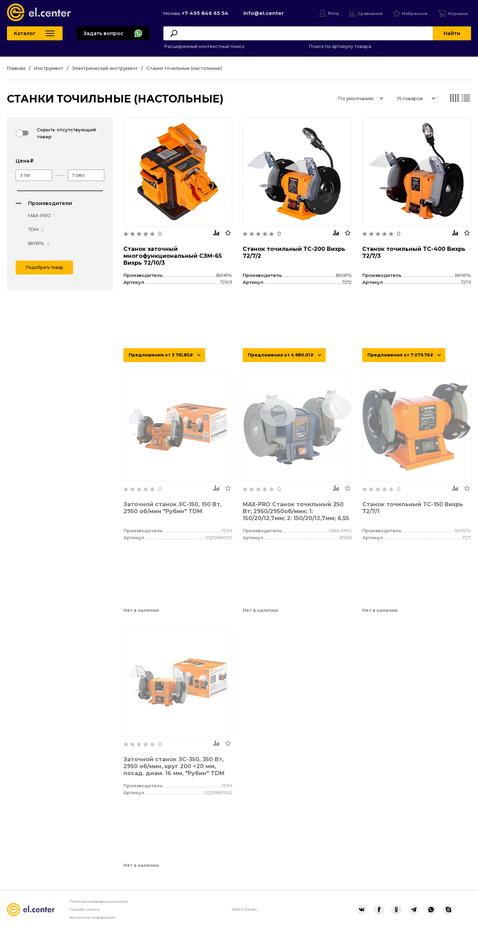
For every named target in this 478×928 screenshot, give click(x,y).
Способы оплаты (85, 909)
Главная (16, 68)
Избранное (415, 13)
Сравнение (370, 13)
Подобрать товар (44, 267)
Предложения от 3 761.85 (161, 355)
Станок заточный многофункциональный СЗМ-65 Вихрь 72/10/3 (172, 256)
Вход (333, 13)
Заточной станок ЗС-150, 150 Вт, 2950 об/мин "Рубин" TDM (172, 508)
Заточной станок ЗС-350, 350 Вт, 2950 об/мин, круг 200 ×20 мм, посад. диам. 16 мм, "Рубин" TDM (174, 766)
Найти (452, 33)
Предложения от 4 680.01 (280, 355)
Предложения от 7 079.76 (400, 355)
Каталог (25, 33)
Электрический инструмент (105, 68)
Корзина (458, 13)
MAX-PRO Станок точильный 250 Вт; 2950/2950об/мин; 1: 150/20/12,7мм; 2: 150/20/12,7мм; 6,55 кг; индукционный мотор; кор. (296, 514)
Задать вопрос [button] (103, 33)
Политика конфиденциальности (99, 901)
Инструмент (48, 68)
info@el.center (263, 13)
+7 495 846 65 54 (205, 13)
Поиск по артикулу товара (339, 46)
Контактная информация (92, 917)
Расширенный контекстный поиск (203, 46)
